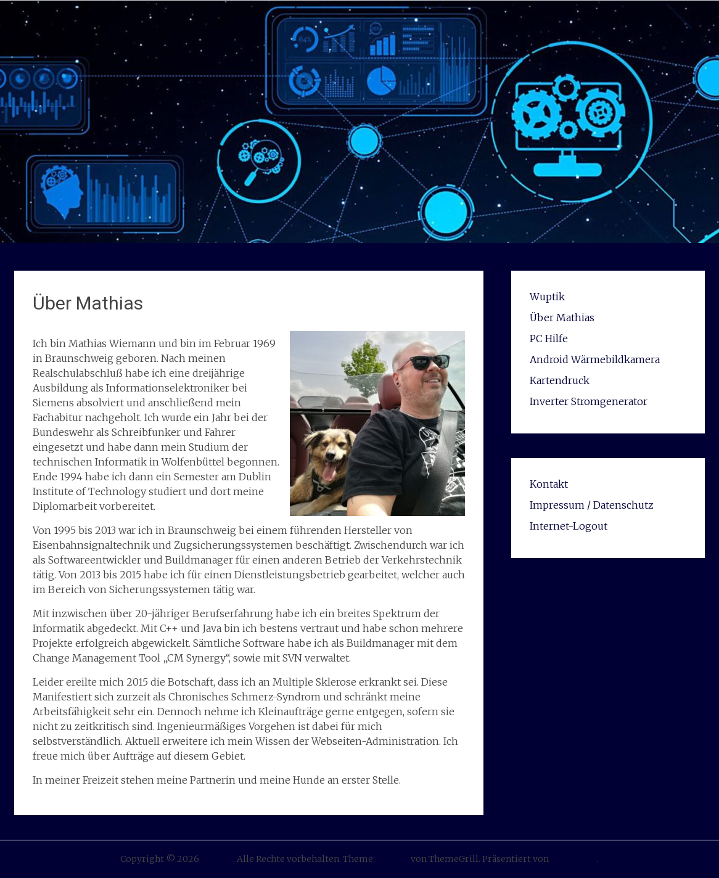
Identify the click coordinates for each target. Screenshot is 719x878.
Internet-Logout (568, 526)
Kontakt (549, 484)
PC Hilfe (549, 338)
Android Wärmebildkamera (595, 359)
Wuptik (547, 296)
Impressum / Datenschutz (592, 505)
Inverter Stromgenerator (588, 401)
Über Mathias (562, 317)
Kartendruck (560, 380)
